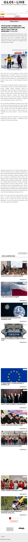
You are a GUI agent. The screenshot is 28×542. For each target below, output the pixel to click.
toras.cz (9, 539)
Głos (4, 539)
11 (21, 531)
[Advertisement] (14, 356)
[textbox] (13, 12)
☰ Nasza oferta (14, 21)
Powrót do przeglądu (22, 253)
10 (19, 531)
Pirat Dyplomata (14, 90)
